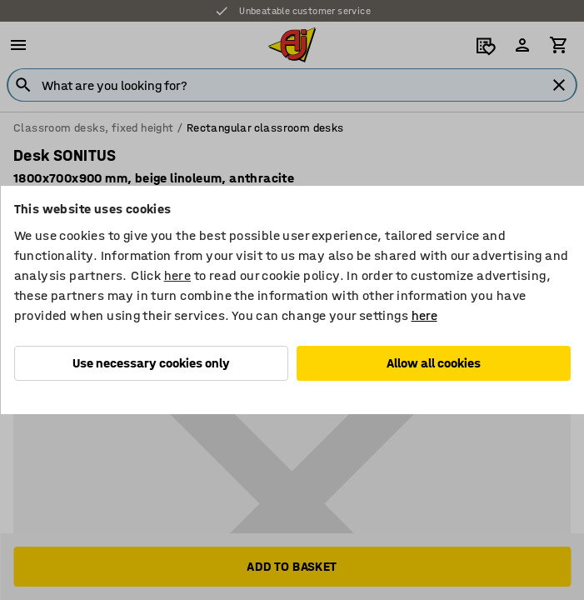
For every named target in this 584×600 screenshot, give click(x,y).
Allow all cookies (434, 363)
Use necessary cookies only (151, 363)
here (178, 275)
